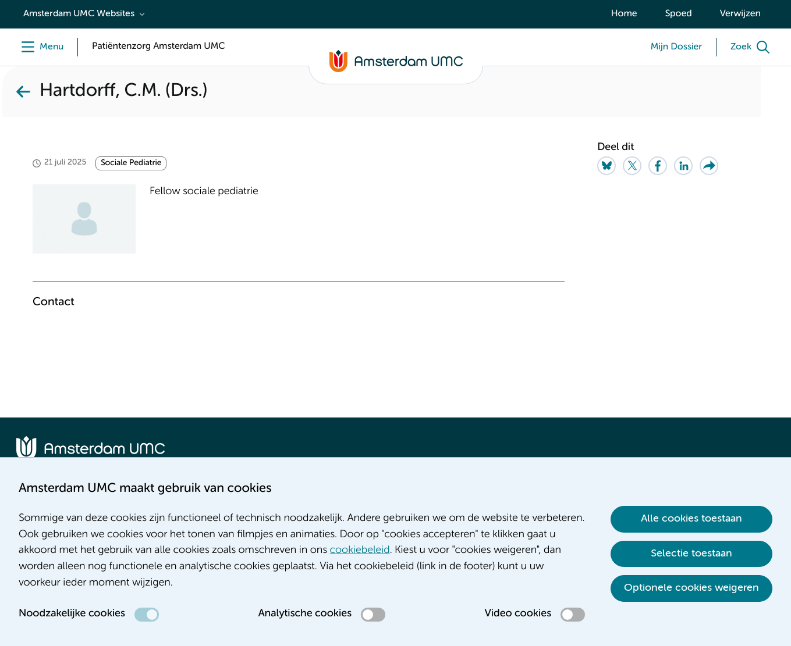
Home (624, 14)
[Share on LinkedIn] (683, 165)
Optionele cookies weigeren (691, 588)
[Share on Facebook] (657, 165)
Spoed (678, 14)
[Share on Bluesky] (606, 165)
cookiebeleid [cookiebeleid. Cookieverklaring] (360, 550)
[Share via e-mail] (709, 165)
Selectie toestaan (691, 553)
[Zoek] (752, 47)
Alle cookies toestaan (691, 518)
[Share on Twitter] (632, 165)
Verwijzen (740, 14)
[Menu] (39, 47)
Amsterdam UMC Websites (78, 14)
